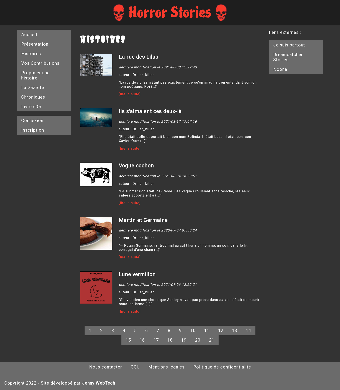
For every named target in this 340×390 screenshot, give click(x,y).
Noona (280, 69)
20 (197, 340)
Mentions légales (166, 367)
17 (156, 340)
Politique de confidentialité (222, 367)
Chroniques (33, 97)
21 (211, 340)
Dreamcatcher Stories (288, 57)
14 (248, 330)
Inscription (32, 130)
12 (220, 330)
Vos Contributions (40, 63)
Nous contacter (105, 367)
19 (183, 340)
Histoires (31, 53)
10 (193, 330)
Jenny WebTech (98, 383)
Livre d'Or (31, 106)
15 (128, 340)
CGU (135, 367)
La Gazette (32, 87)
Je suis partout (289, 45)
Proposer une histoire (35, 75)
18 (170, 340)
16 (142, 340)
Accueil (29, 34)
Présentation (34, 44)
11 (206, 330)
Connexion (32, 120)
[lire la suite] (130, 94)
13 (234, 330)
